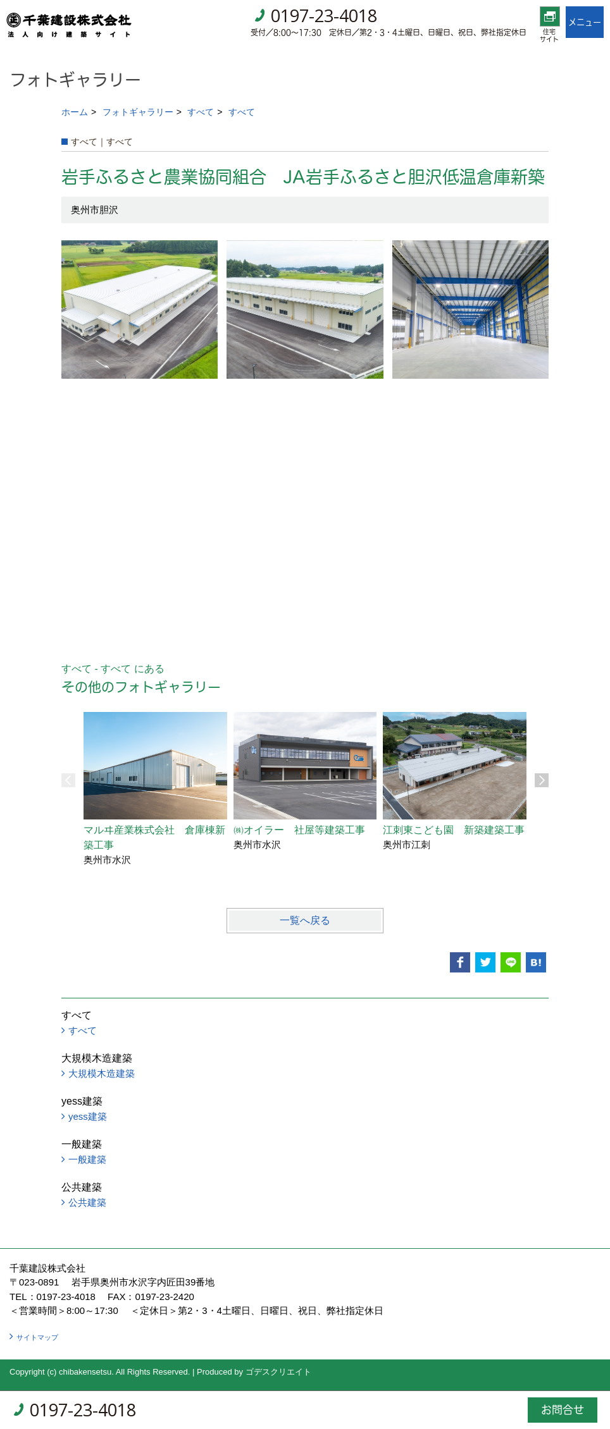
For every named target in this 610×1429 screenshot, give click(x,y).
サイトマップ (37, 1337)
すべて (200, 112)
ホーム (74, 112)
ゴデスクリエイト (278, 1372)
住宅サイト (549, 35)
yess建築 (87, 1116)
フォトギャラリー (138, 112)
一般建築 (87, 1159)
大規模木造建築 (101, 1073)
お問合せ (562, 1409)
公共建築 (87, 1202)
